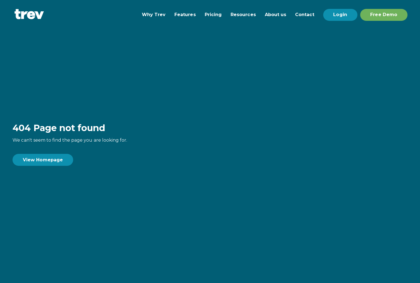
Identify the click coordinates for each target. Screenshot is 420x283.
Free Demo (383, 14)
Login (340, 14)
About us (275, 14)
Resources (243, 14)
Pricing (213, 14)
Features (185, 14)
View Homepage (43, 159)
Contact (304, 14)
